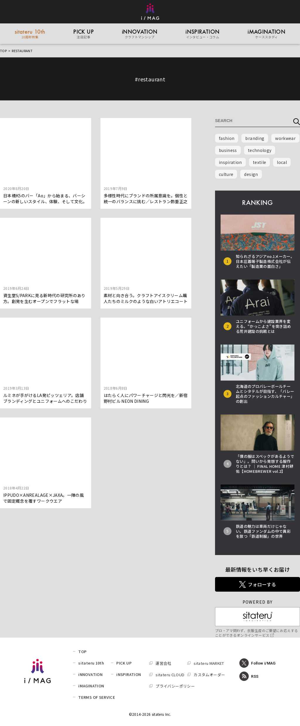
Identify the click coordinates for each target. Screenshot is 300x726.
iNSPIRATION (128, 674)
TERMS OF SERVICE (96, 697)
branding (254, 138)
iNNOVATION (90, 674)
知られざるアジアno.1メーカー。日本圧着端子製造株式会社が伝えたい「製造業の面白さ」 (265, 261)
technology (260, 150)
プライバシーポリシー (175, 686)
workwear (285, 138)
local (282, 162)
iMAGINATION (91, 686)
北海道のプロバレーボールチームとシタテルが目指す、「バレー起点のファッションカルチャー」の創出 (265, 393)
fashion (226, 138)
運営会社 (163, 663)
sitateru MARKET (209, 663)
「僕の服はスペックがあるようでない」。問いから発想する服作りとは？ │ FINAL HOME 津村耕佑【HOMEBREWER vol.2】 (265, 463)
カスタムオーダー (209, 674)
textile (259, 162)
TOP (3, 51)
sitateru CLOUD (170, 674)
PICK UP (123, 663)
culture (226, 174)
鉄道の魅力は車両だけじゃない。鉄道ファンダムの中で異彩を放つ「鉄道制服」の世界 (263, 531)
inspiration (230, 162)
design (251, 174)
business (228, 150)
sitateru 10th (91, 663)
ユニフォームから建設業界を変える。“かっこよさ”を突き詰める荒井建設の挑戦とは (263, 326)
